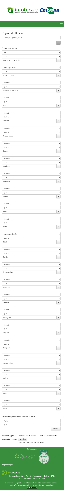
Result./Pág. (6, 436)
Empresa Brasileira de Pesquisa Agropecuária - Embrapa (29, 476)
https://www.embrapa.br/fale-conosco (32, 478)
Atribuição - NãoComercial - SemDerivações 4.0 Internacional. (32, 485)
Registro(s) (6, 439)
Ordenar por (23, 436)
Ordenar (43, 436)
